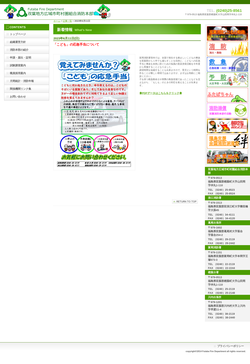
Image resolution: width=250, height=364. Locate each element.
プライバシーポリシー (230, 346)
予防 (227, 79)
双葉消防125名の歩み (227, 33)
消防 (227, 49)
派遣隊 (227, 141)
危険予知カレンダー (227, 126)
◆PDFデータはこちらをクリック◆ (160, 93)
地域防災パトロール (227, 156)
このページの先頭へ (185, 201)
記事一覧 (67, 21)
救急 (227, 64)
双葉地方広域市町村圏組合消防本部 (57, 12)
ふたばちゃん (227, 95)
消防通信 (227, 110)
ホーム (56, 21)
